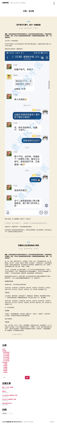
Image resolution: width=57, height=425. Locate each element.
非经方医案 (4, 362)
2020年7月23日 (29, 248)
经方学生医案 (6, 359)
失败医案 (5, 367)
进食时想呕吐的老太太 (7, 403)
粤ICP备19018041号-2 (17, 421)
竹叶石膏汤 (19, 334)
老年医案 (5, 372)
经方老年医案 (6, 360)
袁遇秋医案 (5, 2)
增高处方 (4, 391)
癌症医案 (5, 370)
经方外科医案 (6, 357)
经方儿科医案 (6, 354)
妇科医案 (5, 369)
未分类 (28, 21)
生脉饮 (15, 334)
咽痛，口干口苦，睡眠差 (7, 387)
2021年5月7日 (29, 28)
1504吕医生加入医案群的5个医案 (9, 395)
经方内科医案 (6, 355)
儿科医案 (5, 364)
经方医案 (4, 350)
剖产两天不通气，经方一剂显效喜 (28, 25)
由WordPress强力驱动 (28, 421)
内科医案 (5, 365)
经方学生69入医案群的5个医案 (9, 399)
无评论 (36, 28)
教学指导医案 (6, 352)
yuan (22, 28)
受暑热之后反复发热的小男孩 (28, 245)
